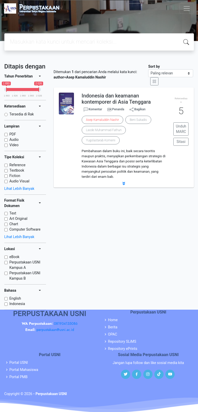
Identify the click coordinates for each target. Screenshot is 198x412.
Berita (113, 327)
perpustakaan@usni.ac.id (55, 329)
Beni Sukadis (138, 120)
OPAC (112, 334)
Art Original (18, 219)
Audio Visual (20, 181)
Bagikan (137, 109)
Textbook (17, 170)
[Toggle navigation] (187, 8)
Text (13, 213)
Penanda (118, 109)
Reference (18, 165)
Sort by (154, 66)
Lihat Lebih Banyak (19, 189)
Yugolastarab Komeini (100, 140)
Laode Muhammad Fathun (104, 130)
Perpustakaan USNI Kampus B (25, 275)
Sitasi (181, 142)
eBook (15, 257)
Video (14, 145)
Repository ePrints (122, 348)
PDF (13, 134)
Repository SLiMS (122, 341)
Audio (14, 140)
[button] (124, 183)
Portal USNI (19, 362)
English (15, 298)
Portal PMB (19, 377)
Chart (14, 224)
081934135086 (66, 323)
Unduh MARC (181, 129)
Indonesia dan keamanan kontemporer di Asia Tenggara (116, 99)
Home (113, 320)
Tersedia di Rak (22, 114)
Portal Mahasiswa (24, 369)
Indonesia (17, 304)
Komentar (93, 109)
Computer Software (25, 229)
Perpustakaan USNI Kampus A (25, 265)
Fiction (15, 176)
